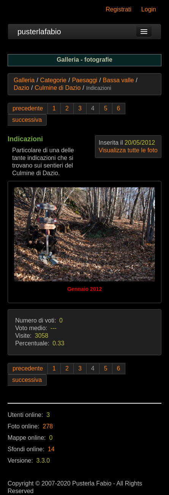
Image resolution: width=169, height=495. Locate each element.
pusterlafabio (39, 31)
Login (148, 9)
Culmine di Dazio (58, 88)
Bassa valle (118, 80)
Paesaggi (84, 80)
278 (48, 426)
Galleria (24, 80)
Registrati (118, 9)
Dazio (21, 88)
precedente (28, 108)
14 (51, 449)
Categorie (53, 80)
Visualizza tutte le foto (128, 150)
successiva (27, 120)
